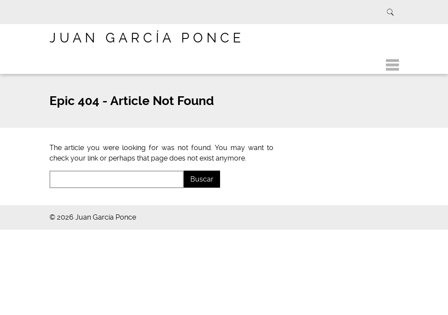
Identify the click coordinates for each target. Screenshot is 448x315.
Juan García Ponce (146, 38)
